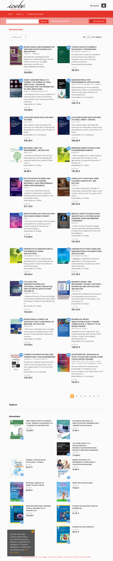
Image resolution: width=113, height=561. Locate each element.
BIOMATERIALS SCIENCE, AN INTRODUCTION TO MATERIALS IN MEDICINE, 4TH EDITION (39, 321)
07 (98, 396)
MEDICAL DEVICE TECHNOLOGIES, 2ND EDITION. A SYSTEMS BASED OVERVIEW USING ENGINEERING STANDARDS (85, 217)
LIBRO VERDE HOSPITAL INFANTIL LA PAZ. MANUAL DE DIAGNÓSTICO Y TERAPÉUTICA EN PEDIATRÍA (39, 423)
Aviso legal (43, 557)
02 (76, 396)
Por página (97, 37)
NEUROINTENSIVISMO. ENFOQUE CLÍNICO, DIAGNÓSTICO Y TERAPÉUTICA (38, 508)
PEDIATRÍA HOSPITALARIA (82, 483)
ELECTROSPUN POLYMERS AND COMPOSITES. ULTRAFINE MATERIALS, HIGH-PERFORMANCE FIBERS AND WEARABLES (38, 182)
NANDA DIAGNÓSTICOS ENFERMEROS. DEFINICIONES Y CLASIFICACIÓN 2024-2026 (84, 462)
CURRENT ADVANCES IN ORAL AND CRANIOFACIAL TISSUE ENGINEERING (39, 355)
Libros (20, 14)
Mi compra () (97, 21)
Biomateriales (16, 29)
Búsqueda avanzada (60, 21)
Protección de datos (55, 557)
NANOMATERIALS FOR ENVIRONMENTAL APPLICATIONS (85, 81)
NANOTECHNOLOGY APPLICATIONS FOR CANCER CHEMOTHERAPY (39, 214)
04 (85, 396)
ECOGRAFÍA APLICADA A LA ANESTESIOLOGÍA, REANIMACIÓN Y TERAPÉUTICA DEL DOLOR (85, 423)
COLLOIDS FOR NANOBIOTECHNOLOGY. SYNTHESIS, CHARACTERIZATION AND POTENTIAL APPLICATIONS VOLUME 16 (38, 286)
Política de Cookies (71, 557)
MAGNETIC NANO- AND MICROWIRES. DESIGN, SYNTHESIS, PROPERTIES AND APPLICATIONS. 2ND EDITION (86, 285)
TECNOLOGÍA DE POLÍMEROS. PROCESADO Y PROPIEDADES (84, 48)
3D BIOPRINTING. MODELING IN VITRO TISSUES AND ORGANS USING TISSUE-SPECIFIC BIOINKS (87, 356)
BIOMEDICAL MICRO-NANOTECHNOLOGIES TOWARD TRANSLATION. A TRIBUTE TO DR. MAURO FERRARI (86, 322)
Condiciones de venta (30, 557)
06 (94, 396)
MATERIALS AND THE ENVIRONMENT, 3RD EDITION (36, 149)
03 (81, 396)
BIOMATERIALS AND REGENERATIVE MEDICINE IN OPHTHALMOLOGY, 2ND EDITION (39, 49)
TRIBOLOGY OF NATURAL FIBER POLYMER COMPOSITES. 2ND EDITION (85, 180)
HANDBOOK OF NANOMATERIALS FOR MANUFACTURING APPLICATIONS (38, 251)
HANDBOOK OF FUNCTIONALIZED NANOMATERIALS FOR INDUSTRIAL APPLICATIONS (86, 251)
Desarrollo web (85, 557)
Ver (84, 37)
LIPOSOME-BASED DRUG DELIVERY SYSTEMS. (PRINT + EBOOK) (86, 118)
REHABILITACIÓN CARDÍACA (83, 527)
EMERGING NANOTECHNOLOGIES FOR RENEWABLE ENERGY (85, 149)
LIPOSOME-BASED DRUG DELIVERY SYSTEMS (38, 118)
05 (90, 396)
